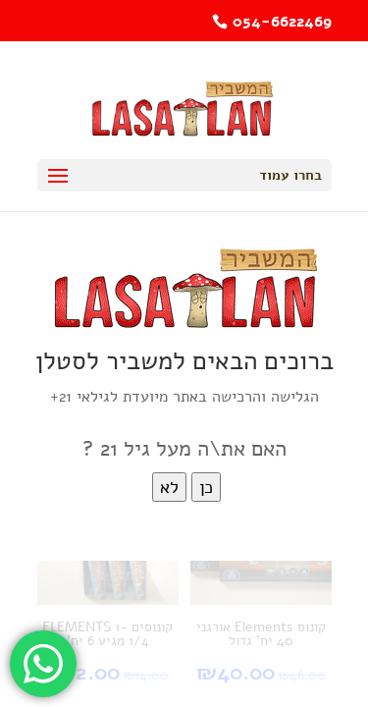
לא (169, 487)
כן (206, 487)
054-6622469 (282, 21)
